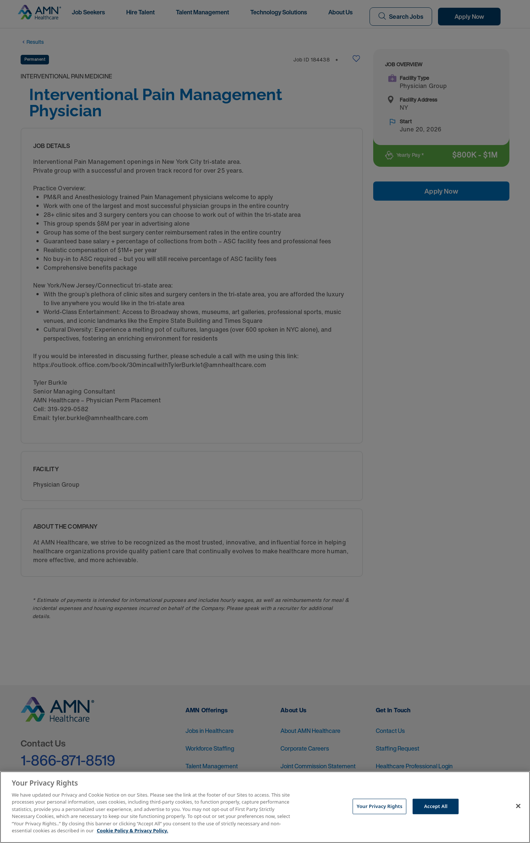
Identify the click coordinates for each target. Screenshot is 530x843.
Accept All (436, 806)
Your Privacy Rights (379, 806)
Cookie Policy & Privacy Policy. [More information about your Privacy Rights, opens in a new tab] (132, 830)
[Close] (518, 806)
